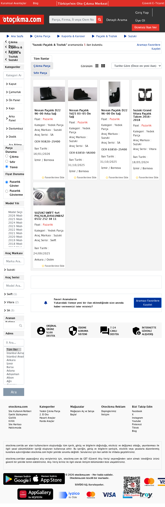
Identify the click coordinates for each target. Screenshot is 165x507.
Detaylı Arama (116, 20)
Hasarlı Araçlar (47, 417)
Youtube (136, 421)
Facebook (137, 411)
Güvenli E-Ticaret (153, 3)
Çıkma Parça (40, 36)
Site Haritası (15, 424)
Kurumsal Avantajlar (13, 3)
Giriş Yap (142, 12)
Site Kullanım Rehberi (20, 411)
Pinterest (137, 424)
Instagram (137, 417)
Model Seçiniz (14, 212)
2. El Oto (44, 414)
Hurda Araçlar (47, 421)
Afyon (13, 377)
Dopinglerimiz (108, 411)
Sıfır (12, 162)
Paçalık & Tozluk (104, 36)
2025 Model (14, 219)
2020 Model (14, 237)
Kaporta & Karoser (71, 36)
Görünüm (86, 66)
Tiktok (135, 427)
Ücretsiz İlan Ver (145, 27)
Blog (35, 3)
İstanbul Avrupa (13, 353)
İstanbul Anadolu (13, 356)
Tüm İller (13, 349)
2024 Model (14, 222)
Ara (14, 392)
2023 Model (14, 226)
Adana (13, 370)
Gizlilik (12, 417)
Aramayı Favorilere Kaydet (148, 302)
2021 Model (14, 233)
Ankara (13, 360)
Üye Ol (140, 20)
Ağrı (13, 381)
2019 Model (14, 240)
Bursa (13, 367)
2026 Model (14, 215)
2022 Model (14, 230)
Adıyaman (13, 374)
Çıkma (14, 156)
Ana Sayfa (15, 36)
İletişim (105, 414)
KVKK (12, 421)
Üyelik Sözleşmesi (18, 414)
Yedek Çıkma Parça (50, 411)
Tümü (14, 167)
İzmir (13, 363)
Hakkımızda (15, 427)
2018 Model (14, 244)
